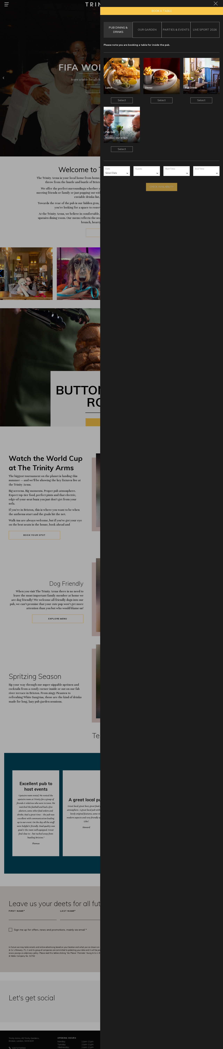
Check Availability (162, 186)
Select (122, 100)
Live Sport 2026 (205, 30)
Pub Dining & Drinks (118, 30)
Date (107, 168)
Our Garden (147, 30)
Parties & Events (176, 30)
